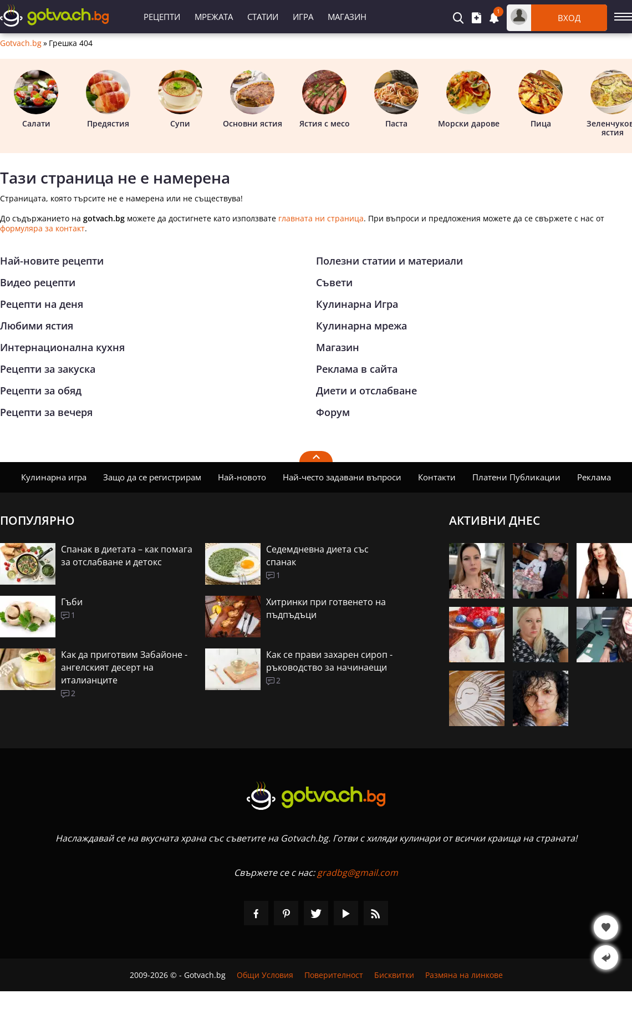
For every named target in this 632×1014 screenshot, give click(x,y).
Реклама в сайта (356, 369)
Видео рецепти (37, 282)
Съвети (334, 282)
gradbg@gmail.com (357, 872)
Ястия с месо (324, 99)
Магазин (347, 16)
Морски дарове (469, 99)
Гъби (72, 602)
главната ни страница (321, 218)
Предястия (108, 99)
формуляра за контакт (42, 228)
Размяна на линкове (464, 975)
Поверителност (333, 975)
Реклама (594, 477)
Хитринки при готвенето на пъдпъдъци (326, 608)
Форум (333, 412)
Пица (540, 99)
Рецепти (162, 16)
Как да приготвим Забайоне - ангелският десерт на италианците (124, 667)
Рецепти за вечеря (46, 412)
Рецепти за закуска (47, 369)
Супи (180, 99)
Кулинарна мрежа (361, 325)
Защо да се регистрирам (152, 477)
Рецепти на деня (41, 304)
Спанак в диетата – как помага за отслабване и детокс (126, 555)
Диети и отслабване (366, 390)
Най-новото (242, 477)
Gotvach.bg (21, 43)
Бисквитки (394, 975)
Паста (396, 99)
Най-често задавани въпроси (342, 477)
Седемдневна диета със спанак (317, 555)
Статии (262, 16)
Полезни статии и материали (389, 260)
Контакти (437, 477)
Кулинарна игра (53, 477)
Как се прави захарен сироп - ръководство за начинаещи (329, 660)
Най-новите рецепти (52, 260)
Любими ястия (36, 325)
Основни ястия (252, 99)
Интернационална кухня (62, 347)
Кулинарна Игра (357, 304)
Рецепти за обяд (40, 390)
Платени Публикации (516, 477)
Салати (36, 99)
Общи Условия (265, 975)
